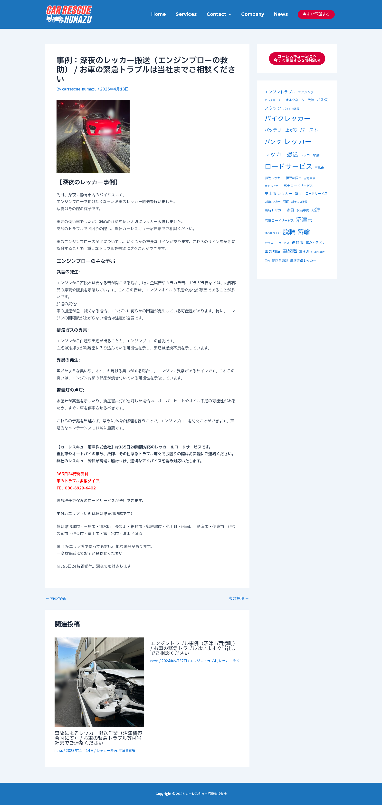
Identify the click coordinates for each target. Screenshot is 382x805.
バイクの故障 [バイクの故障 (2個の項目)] (291, 109)
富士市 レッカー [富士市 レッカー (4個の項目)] (279, 194)
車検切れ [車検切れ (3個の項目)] (305, 251)
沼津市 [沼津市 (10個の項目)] (304, 220)
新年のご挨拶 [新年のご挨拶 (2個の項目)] (299, 202)
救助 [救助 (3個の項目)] (286, 201)
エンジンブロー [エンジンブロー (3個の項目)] (309, 92)
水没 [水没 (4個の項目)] (290, 210)
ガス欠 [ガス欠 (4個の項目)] (322, 100)
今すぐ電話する (316, 14)
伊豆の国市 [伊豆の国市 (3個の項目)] (294, 178)
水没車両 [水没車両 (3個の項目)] (302, 210)
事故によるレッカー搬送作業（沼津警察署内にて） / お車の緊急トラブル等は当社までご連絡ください (98, 738)
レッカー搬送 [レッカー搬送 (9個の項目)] (281, 154)
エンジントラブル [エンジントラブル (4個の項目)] (280, 92)
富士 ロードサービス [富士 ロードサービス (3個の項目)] (298, 186)
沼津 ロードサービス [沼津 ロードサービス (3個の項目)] (279, 221)
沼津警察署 (126, 750)
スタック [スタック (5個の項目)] (273, 108)
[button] (230, 14)
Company (253, 14)
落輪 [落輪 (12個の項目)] (304, 232)
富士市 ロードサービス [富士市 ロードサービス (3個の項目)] (311, 193)
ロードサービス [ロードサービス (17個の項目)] (288, 167)
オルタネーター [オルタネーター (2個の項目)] (274, 100)
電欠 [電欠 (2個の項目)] (267, 261)
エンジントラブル (203, 661)
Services (188, 14)
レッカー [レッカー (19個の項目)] (298, 142)
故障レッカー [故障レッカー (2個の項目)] (273, 202)
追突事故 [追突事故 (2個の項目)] (319, 252)
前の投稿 (55, 599)
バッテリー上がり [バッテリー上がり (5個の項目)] (281, 130)
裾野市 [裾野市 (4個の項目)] (297, 243)
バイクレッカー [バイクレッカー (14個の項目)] (287, 119)
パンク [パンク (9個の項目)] (273, 142)
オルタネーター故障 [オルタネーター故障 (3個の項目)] (300, 100)
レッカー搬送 (106, 750)
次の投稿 (239, 599)
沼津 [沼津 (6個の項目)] (316, 210)
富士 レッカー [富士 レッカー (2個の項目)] (273, 186)
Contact (220, 14)
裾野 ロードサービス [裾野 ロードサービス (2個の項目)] (277, 243)
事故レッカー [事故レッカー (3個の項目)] (274, 178)
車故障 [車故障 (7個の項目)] (289, 251)
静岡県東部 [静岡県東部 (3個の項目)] (280, 260)
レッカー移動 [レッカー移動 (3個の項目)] (309, 155)
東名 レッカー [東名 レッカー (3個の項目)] (274, 210)
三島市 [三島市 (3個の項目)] (319, 168)
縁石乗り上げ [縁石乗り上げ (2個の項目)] (273, 233)
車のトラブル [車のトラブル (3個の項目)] (315, 242)
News (281, 14)
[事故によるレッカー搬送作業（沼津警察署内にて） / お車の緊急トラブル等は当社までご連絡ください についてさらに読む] (99, 682)
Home (160, 14)
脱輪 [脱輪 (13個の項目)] (289, 232)
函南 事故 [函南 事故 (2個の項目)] (309, 178)
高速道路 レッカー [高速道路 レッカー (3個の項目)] (303, 260)
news (59, 750)
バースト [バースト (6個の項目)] (309, 130)
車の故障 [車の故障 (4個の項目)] (272, 252)
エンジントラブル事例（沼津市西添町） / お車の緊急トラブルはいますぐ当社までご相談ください (194, 648)
